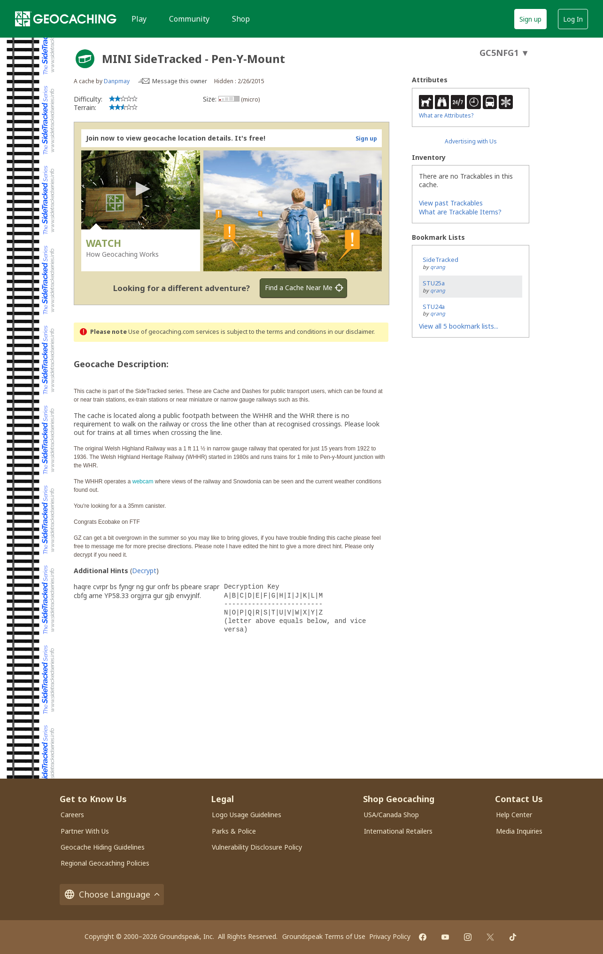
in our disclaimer (350, 332)
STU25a (434, 283)
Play (139, 19)
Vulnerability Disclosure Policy (257, 847)
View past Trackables (451, 202)
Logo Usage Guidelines (246, 814)
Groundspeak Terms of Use (323, 936)
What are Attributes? (446, 115)
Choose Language (112, 894)
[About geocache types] (85, 58)
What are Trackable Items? (460, 211)
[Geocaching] (65, 18)
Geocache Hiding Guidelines (103, 847)
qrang (437, 266)
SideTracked (440, 259)
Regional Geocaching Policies (105, 863)
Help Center (514, 814)
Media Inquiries (519, 831)
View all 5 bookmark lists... (458, 326)
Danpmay (117, 81)
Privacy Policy (389, 936)
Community (189, 19)
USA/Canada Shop (391, 814)
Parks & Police (234, 831)
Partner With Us (85, 831)
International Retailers (398, 831)
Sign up (530, 19)
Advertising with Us (471, 141)
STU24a (434, 306)
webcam (143, 481)
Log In (573, 19)
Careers (72, 814)
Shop (241, 19)
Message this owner (179, 81)
